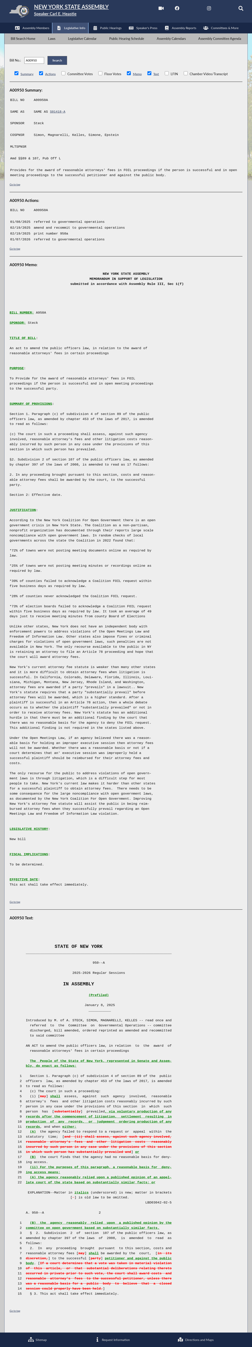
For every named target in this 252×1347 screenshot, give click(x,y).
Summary (27, 82)
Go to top (15, 193)
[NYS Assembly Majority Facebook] (170, 9)
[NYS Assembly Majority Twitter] (186, 9)
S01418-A (58, 120)
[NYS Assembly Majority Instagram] (202, 9)
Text (158, 82)
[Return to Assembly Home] (66, 12)
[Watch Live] (153, 9)
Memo (138, 82)
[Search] (235, 9)
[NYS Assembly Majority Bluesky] (219, 9)
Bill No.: (15, 67)
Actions (51, 82)
